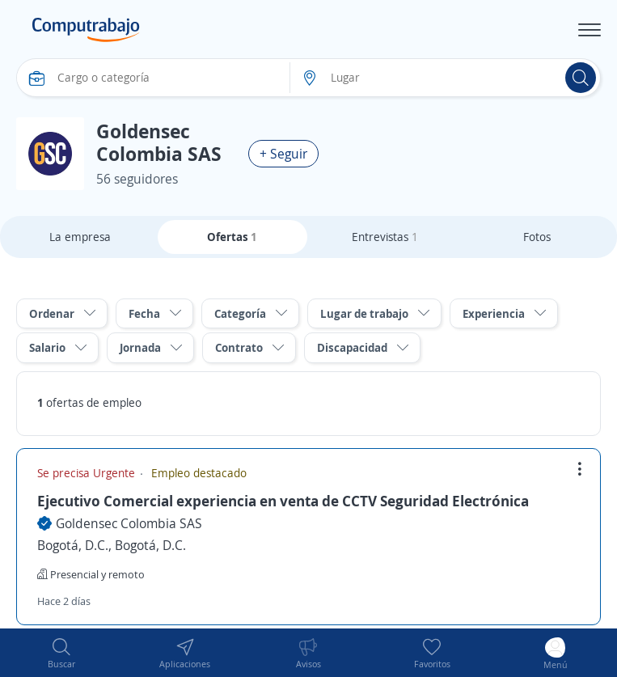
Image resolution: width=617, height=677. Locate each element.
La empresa (80, 236)
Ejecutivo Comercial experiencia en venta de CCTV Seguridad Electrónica (283, 500)
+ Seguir (283, 154)
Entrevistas (385, 236)
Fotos (537, 236)
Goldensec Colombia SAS (129, 523)
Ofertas (232, 236)
